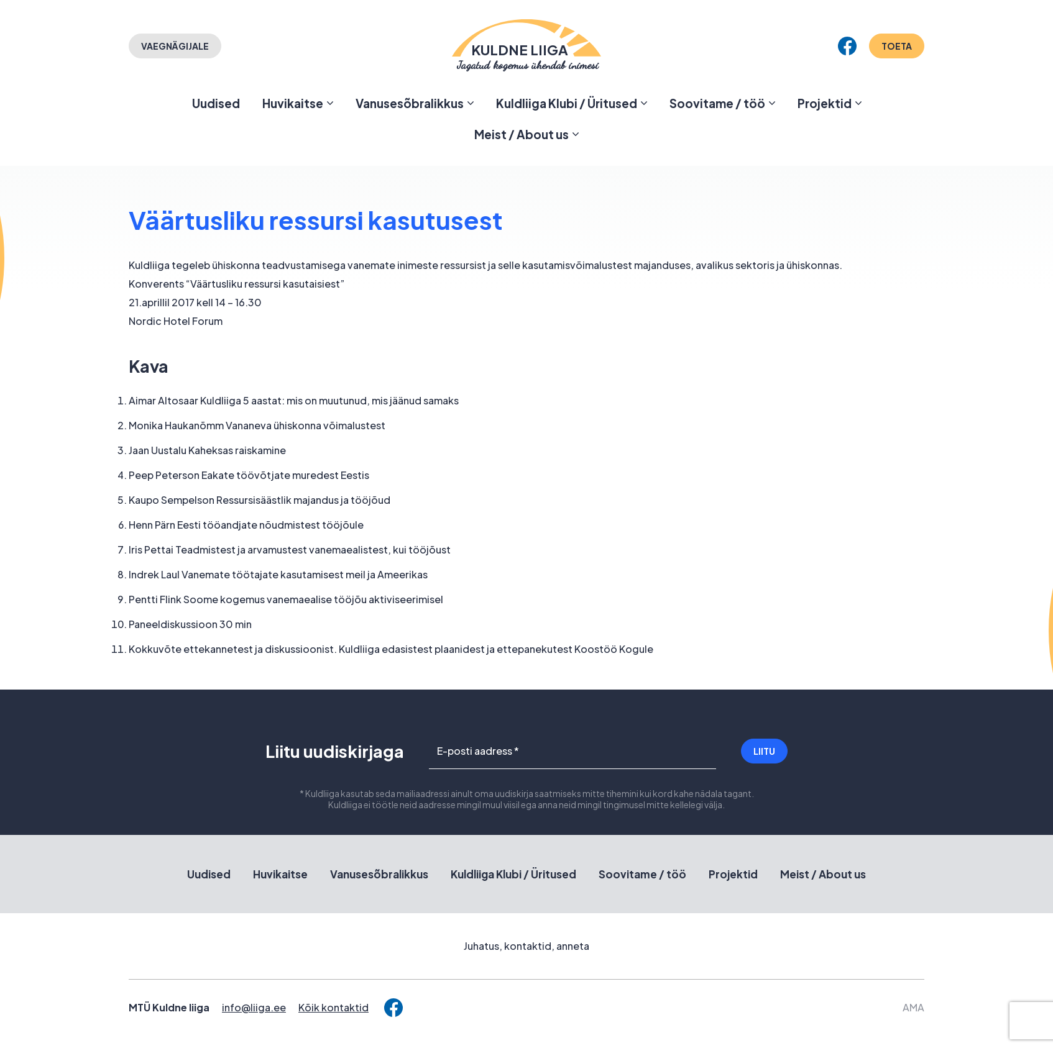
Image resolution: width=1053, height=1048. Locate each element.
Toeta (896, 46)
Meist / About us (521, 134)
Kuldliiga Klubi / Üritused (566, 103)
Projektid (825, 103)
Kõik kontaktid (333, 1007)
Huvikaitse (292, 103)
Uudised (216, 103)
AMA (913, 1007)
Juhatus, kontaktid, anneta (526, 945)
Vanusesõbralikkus (410, 103)
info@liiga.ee (254, 1007)
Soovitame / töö (717, 103)
